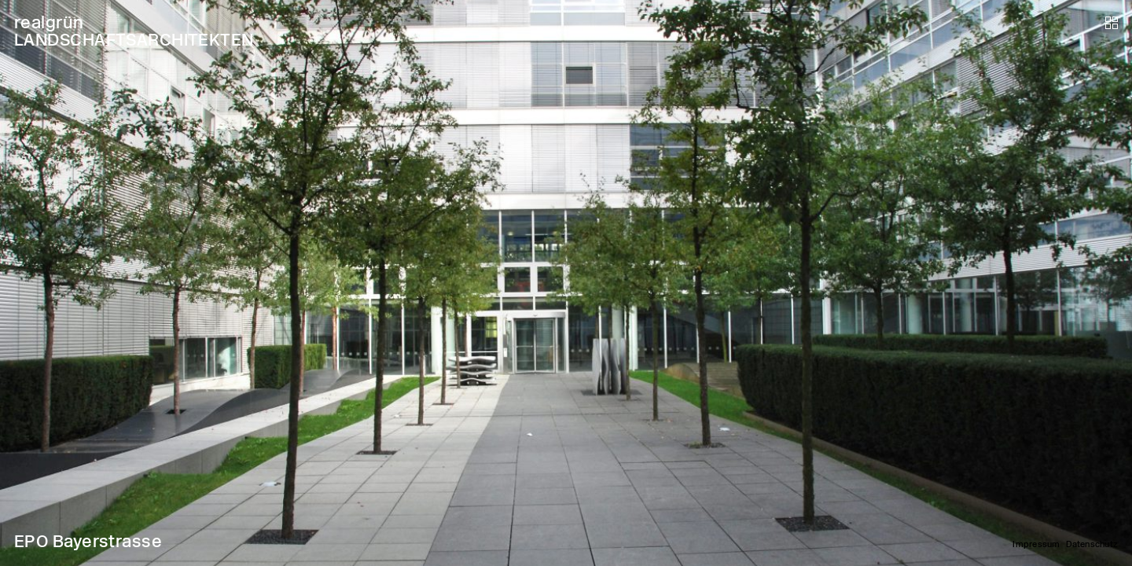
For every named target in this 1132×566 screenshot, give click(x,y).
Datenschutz (1092, 544)
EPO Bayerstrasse (88, 541)
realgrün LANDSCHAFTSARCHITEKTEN (134, 31)
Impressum (1036, 544)
